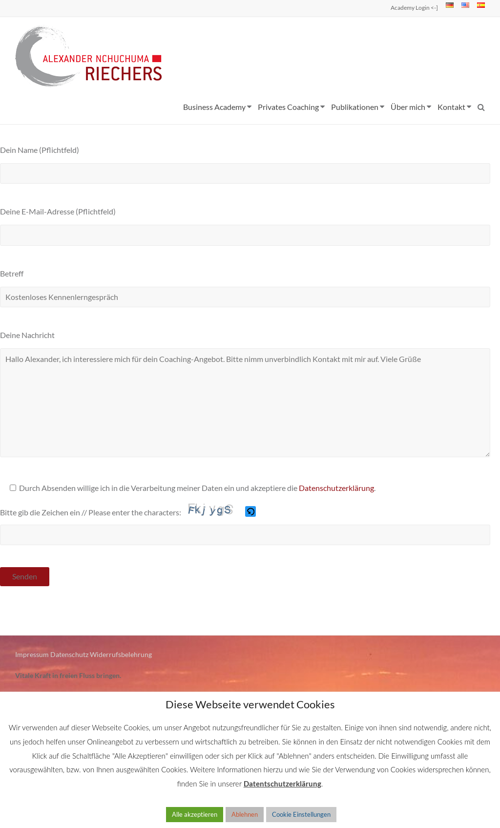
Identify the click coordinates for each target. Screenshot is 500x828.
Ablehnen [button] (244, 814)
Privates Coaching (288, 106)
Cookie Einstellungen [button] (301, 814)
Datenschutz (69, 654)
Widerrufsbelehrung (121, 654)
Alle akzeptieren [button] (194, 814)
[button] (251, 513)
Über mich (408, 106)
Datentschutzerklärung (282, 783)
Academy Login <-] (414, 7)
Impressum (32, 654)
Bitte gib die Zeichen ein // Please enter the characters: (90, 512)
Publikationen (354, 106)
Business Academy (214, 106)
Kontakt (451, 106)
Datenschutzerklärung (336, 487)
